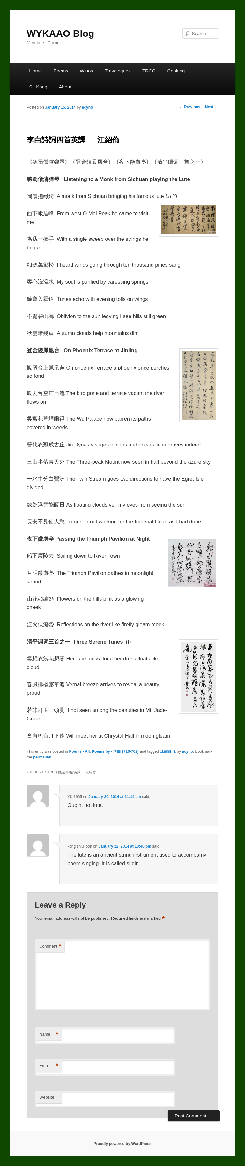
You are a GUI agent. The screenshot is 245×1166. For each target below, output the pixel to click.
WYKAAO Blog (60, 33)
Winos (86, 70)
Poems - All (79, 751)
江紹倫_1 (168, 751)
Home (35, 70)
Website (46, 1097)
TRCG (149, 70)
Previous (189, 107)
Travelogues (118, 70)
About (65, 86)
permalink (42, 757)
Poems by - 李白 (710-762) (115, 751)
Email (48, 1066)
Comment (50, 946)
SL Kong (38, 86)
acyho (87, 107)
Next (211, 107)
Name (48, 1034)
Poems (60, 70)
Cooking (176, 70)
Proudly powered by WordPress (122, 1143)
